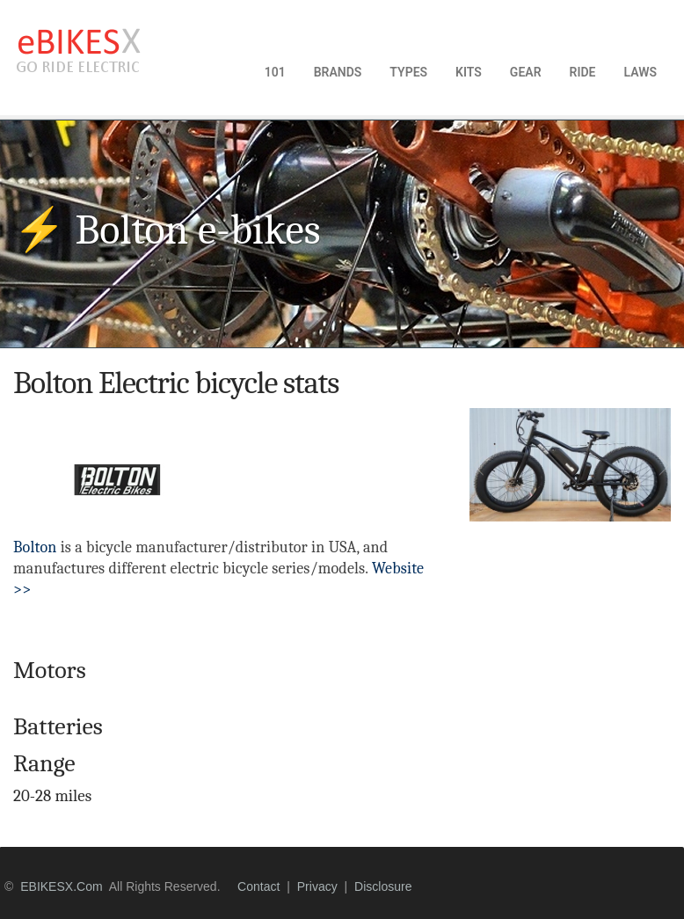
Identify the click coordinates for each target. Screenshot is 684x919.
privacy (317, 886)
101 (275, 72)
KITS (468, 72)
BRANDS (338, 72)
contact (258, 886)
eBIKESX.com (61, 886)
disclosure (382, 886)
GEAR (526, 72)
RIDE (583, 72)
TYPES (408, 72)
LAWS (640, 72)
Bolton (35, 547)
